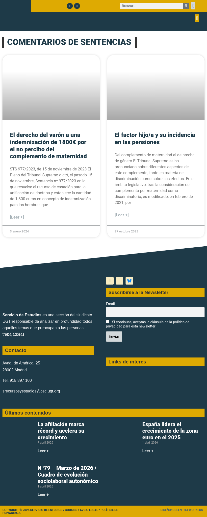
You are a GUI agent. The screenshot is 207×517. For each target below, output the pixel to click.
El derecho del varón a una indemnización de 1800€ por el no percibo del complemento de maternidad (48, 145)
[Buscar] (186, 6)
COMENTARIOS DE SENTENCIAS (69, 42)
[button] (193, 5)
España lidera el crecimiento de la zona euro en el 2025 (170, 431)
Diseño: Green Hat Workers (181, 510)
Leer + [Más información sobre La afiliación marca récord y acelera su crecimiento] (43, 451)
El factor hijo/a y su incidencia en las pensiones (155, 138)
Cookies (71, 510)
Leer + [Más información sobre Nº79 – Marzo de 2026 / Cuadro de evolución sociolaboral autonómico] (43, 494)
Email (110, 304)
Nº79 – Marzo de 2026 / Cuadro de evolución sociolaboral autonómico (68, 474)
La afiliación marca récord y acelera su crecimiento (61, 431)
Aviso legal (89, 510)
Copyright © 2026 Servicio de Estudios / (33, 510)
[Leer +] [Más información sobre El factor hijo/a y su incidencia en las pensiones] (122, 214)
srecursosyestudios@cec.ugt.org (31, 391)
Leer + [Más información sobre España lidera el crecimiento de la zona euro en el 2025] (148, 451)
